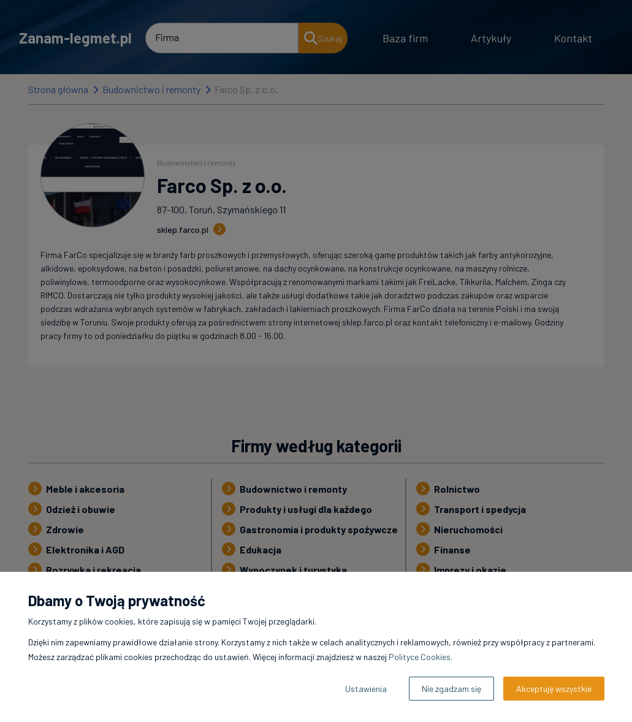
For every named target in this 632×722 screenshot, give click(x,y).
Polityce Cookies (420, 657)
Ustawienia (366, 688)
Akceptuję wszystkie (554, 688)
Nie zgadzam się (451, 688)
